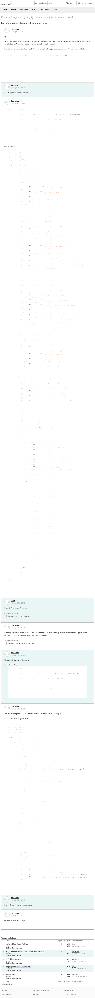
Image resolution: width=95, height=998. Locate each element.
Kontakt (35, 994)
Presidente (9, 953)
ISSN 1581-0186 (70, 994)
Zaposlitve (45, 9)
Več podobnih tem (7, 984)
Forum (13, 9)
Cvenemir (15, 29)
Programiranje (17, 948)
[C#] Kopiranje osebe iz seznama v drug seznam (25, 952)
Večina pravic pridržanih (41, 990)
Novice (4, 9)
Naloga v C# (10, 974)
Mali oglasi (24, 9)
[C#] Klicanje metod (13, 959)
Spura (74, 967)
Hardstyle (75, 974)
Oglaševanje (6, 994)
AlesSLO (8, 976)
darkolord (15, 86)
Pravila (4, 990)
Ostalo (55, 9)
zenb (13, 601)
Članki (34, 9)
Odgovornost (68, 990)
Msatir (8, 946)
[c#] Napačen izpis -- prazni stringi (19, 967)
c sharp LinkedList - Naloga (17, 944)
